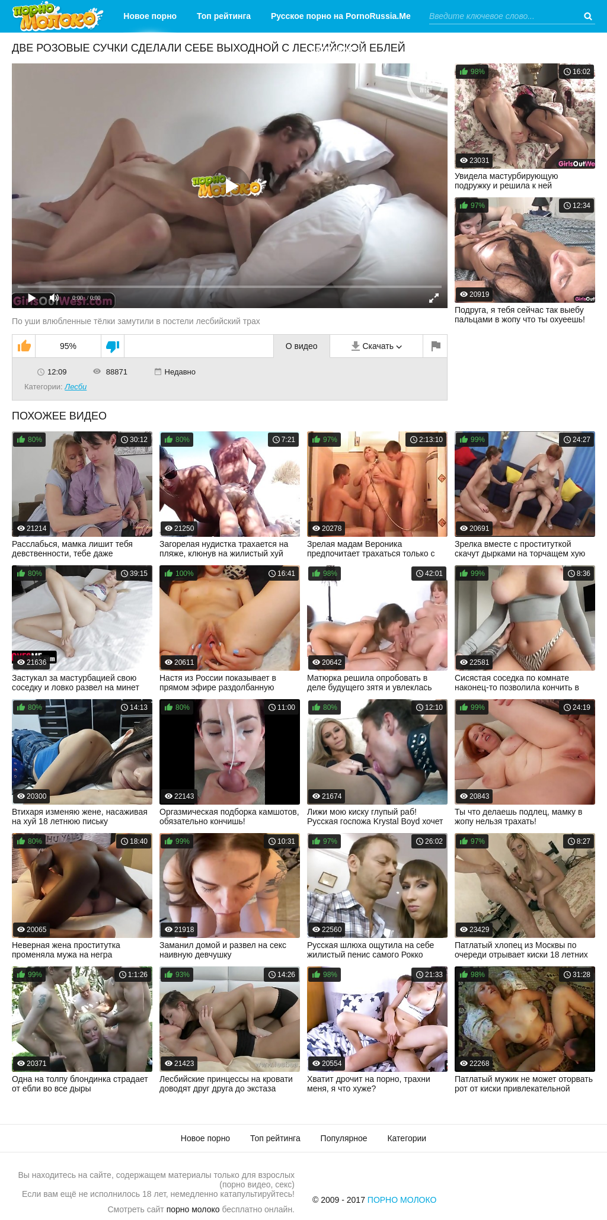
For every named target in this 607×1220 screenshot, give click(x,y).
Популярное (344, 1138)
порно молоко (193, 1209)
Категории (332, 48)
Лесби (76, 386)
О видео (302, 346)
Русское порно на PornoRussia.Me (341, 16)
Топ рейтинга (224, 16)
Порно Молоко (402, 1200)
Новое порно (150, 16)
